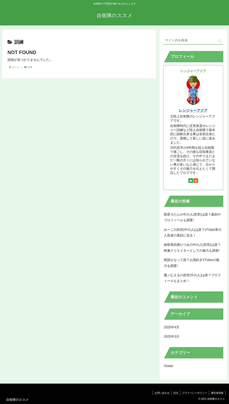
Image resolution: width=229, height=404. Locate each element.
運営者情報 (217, 392)
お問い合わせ (162, 392)
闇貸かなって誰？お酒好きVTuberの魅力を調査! (191, 262)
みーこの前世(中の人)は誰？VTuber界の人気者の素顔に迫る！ (192, 232)
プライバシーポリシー (194, 392)
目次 (175, 392)
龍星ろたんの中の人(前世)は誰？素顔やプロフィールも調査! (192, 217)
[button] (219, 40)
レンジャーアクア (193, 110)
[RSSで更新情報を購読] (195, 180)
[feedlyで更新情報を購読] (190, 180)
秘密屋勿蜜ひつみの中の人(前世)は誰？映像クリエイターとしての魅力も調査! (192, 247)
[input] (193, 41)
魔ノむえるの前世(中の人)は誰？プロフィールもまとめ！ (192, 278)
